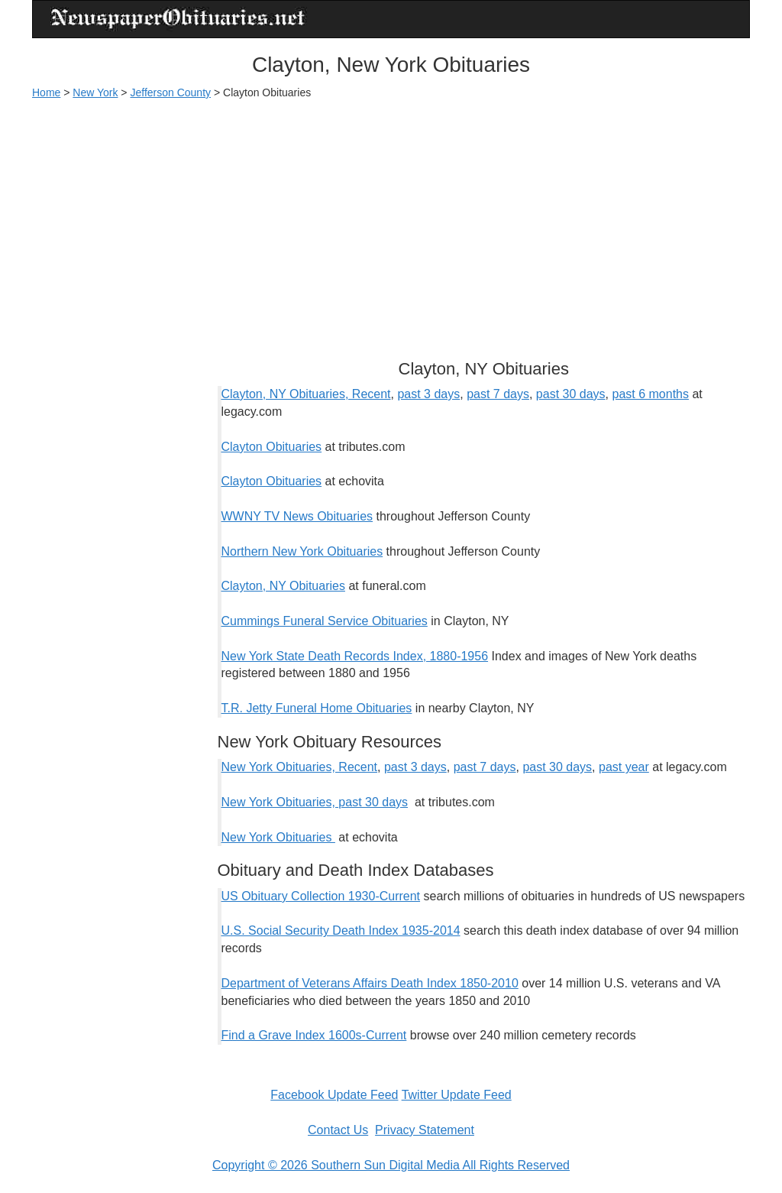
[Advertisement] (391, 222)
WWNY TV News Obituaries (297, 516)
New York (95, 92)
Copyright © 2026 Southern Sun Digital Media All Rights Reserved (391, 1165)
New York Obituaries (278, 837)
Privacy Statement (424, 1129)
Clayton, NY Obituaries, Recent (306, 393)
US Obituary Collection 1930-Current (321, 896)
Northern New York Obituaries (302, 551)
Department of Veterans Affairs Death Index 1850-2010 (370, 983)
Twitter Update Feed (457, 1094)
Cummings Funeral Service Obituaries (324, 620)
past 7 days (498, 393)
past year (624, 766)
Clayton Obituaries (271, 446)
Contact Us (338, 1129)
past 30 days (571, 393)
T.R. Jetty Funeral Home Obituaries (316, 708)
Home (46, 92)
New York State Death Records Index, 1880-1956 (355, 656)
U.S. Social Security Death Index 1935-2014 (340, 930)
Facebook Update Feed (334, 1094)
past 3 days (428, 393)
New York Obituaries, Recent (299, 766)
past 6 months (650, 393)
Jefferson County (170, 92)
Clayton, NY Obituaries (283, 585)
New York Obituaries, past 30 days (315, 802)
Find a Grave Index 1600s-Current (314, 1035)
